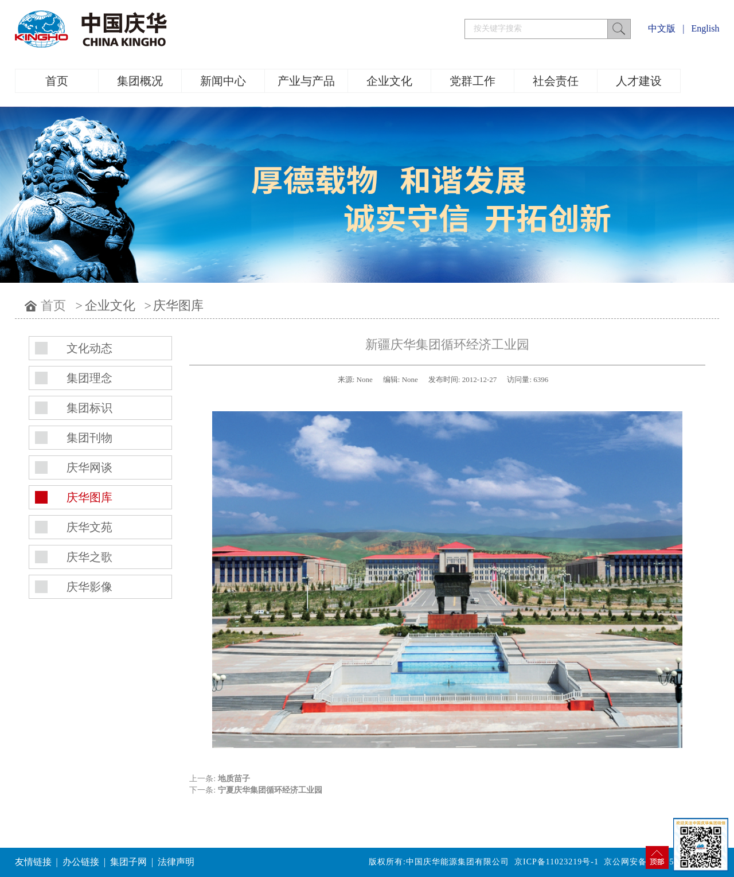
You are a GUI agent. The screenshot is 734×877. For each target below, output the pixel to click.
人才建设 (639, 81)
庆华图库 (178, 305)
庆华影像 (89, 586)
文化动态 (89, 348)
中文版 (662, 28)
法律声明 (176, 862)
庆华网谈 (89, 467)
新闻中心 (223, 81)
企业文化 (389, 81)
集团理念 (89, 378)
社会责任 (556, 81)
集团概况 (140, 81)
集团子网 (128, 862)
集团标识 (89, 408)
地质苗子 (234, 778)
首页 (56, 81)
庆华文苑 (89, 527)
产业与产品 (306, 81)
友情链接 (33, 862)
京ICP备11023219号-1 (556, 861)
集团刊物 (89, 437)
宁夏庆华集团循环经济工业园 (270, 790)
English (706, 28)
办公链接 (81, 862)
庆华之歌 (89, 557)
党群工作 (472, 81)
